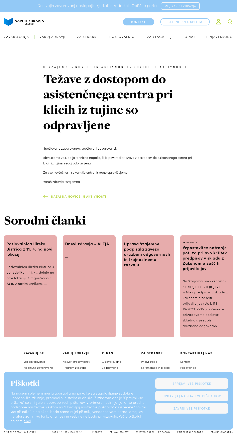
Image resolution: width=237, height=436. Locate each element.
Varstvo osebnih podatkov (153, 432)
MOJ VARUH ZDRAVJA (180, 6)
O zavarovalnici (112, 362)
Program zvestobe (75, 368)
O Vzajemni (57, 66)
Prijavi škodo (219, 36)
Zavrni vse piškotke (191, 408)
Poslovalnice (122, 36)
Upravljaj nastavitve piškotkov (191, 396)
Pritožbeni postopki (190, 432)
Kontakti (185, 362)
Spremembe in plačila (155, 368)
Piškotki (97, 432)
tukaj (27, 420)
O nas (190, 36)
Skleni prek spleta (185, 22)
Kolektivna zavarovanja (38, 368)
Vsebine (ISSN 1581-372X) (67, 432)
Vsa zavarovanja (34, 362)
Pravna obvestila (222, 432)
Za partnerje (110, 368)
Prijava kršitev (119, 432)
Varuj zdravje (53, 36)
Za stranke (88, 36)
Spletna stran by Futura (20, 432)
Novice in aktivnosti (102, 66)
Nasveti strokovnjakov (76, 362)
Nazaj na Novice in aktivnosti (78, 196)
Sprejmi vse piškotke (191, 383)
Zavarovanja (16, 36)
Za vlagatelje (160, 36)
